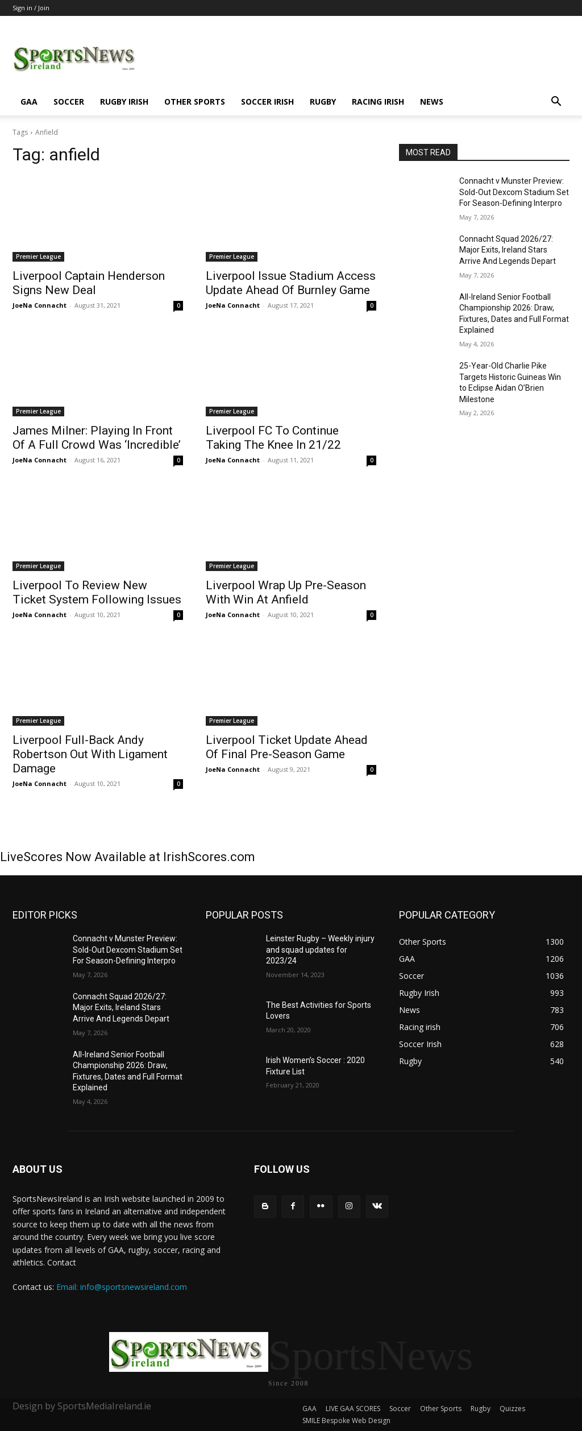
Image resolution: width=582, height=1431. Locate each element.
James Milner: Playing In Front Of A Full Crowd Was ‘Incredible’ (97, 438)
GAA (29, 101)
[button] (555, 102)
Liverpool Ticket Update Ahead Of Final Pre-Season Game (287, 747)
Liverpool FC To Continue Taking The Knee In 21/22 (273, 438)
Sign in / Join (31, 7)
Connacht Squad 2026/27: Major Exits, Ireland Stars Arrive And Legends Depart (507, 250)
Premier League (38, 256)
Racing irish (378, 101)
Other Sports (194, 101)
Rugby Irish (124, 101)
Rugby (323, 101)
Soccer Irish (267, 101)
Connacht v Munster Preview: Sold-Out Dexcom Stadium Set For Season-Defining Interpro (514, 192)
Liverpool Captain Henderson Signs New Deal (89, 283)
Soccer (68, 101)
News (431, 101)
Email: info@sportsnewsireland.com (121, 1286)
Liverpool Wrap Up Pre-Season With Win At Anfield (286, 592)
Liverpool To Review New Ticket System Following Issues (97, 592)
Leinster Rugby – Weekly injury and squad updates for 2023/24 (320, 949)
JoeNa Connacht (39, 305)
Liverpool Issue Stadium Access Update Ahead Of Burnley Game (291, 283)
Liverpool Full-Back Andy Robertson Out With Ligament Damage (90, 754)
